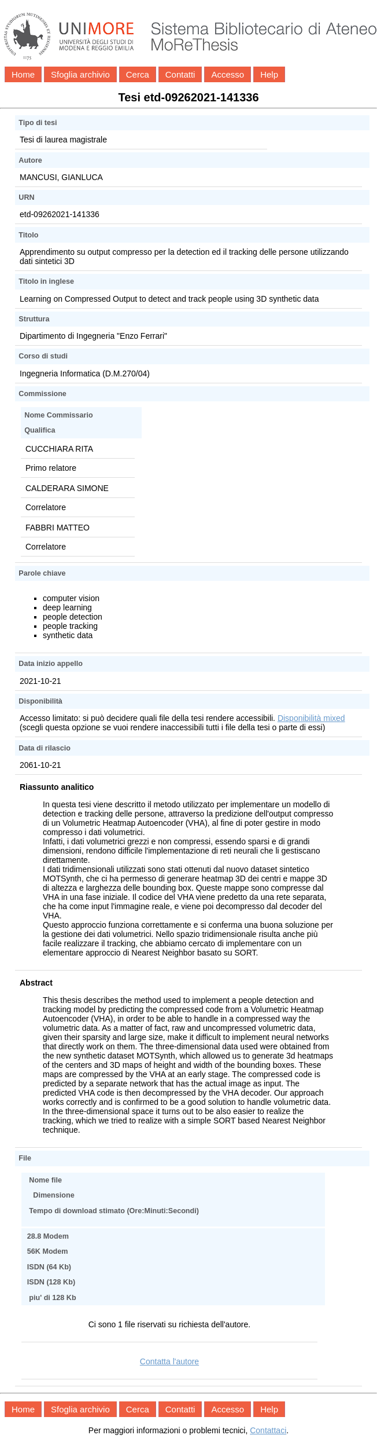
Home (23, 74)
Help (269, 74)
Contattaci (268, 1430)
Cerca (137, 74)
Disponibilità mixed (311, 718)
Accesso (227, 74)
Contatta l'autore (169, 1361)
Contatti (180, 74)
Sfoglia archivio (80, 74)
